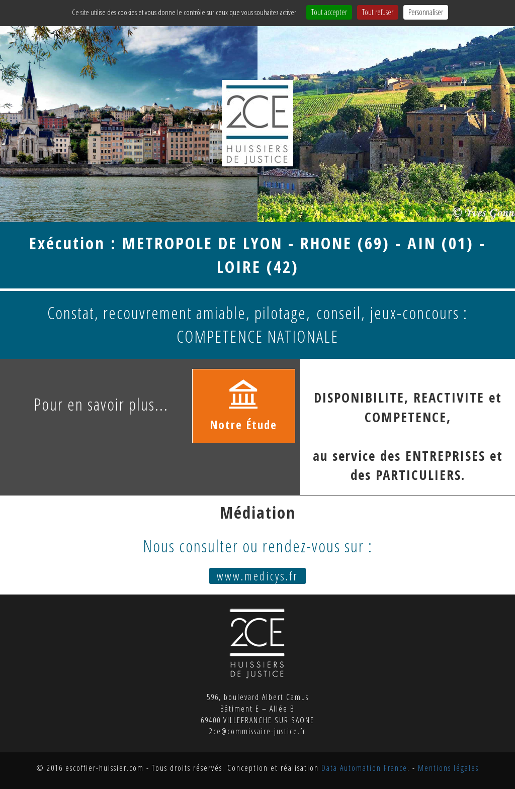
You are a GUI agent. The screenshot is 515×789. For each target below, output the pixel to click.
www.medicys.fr (257, 576)
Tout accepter (329, 12)
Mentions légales (448, 767)
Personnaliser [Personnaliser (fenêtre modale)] (425, 12)
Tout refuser (377, 12)
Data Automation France (364, 767)
